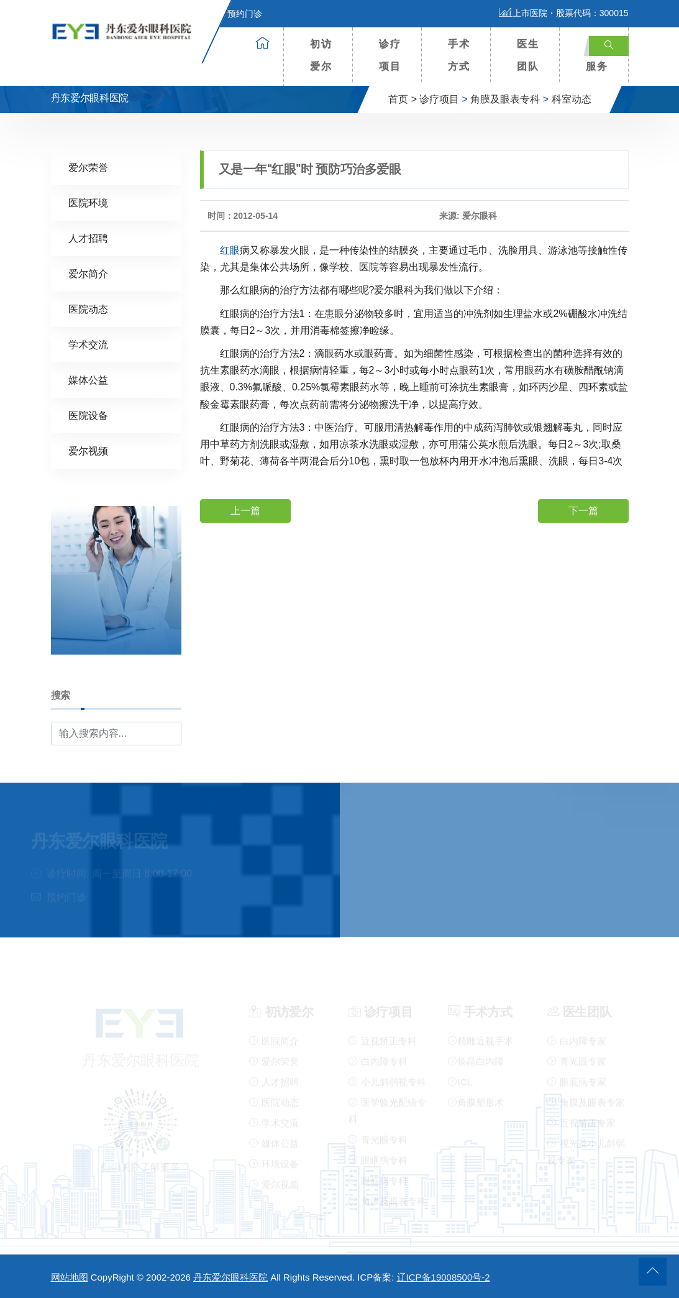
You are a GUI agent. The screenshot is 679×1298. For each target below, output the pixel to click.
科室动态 (571, 99)
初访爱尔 (321, 55)
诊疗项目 (390, 55)
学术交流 (88, 344)
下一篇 (583, 510)
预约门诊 (237, 14)
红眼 (230, 249)
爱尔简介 (88, 273)
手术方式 (459, 55)
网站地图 (69, 1277)
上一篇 (245, 510)
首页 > (402, 99)
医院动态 (88, 308)
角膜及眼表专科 (505, 99)
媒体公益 (88, 379)
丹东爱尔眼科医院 (230, 1277)
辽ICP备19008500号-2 (443, 1277)
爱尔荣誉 (88, 167)
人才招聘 (88, 237)
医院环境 (88, 202)
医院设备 (88, 415)
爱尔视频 (88, 450)
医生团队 (528, 55)
